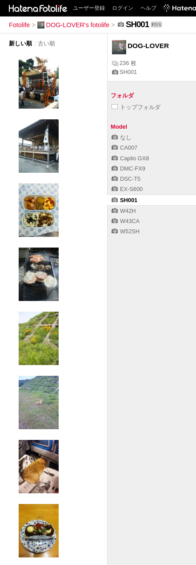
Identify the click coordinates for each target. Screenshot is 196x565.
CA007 (124, 147)
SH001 (124, 72)
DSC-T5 (126, 178)
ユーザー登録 (89, 8)
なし (122, 137)
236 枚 (124, 63)
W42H (124, 210)
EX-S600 (127, 189)
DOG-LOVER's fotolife (73, 24)
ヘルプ (148, 8)
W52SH (126, 231)
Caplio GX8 (130, 158)
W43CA (126, 221)
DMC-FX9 (128, 168)
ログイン (122, 8)
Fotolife (19, 24)
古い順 (46, 43)
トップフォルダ (136, 107)
